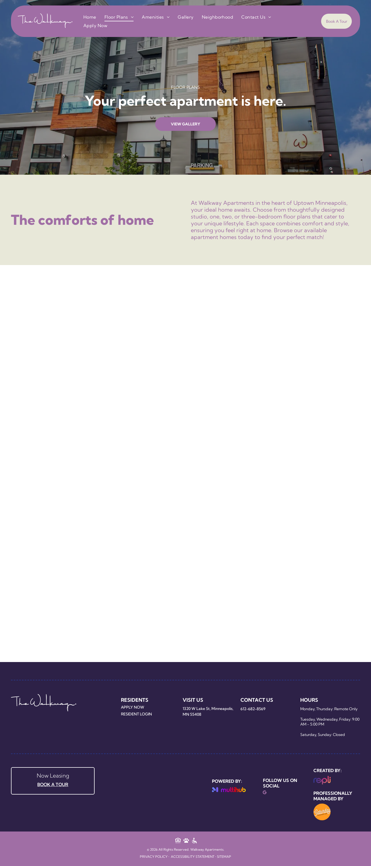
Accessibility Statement (192, 857)
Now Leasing (53, 775)
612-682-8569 (252, 708)
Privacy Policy (154, 857)
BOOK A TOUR (52, 784)
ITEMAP (225, 857)
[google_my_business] (264, 793)
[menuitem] (89, 17)
